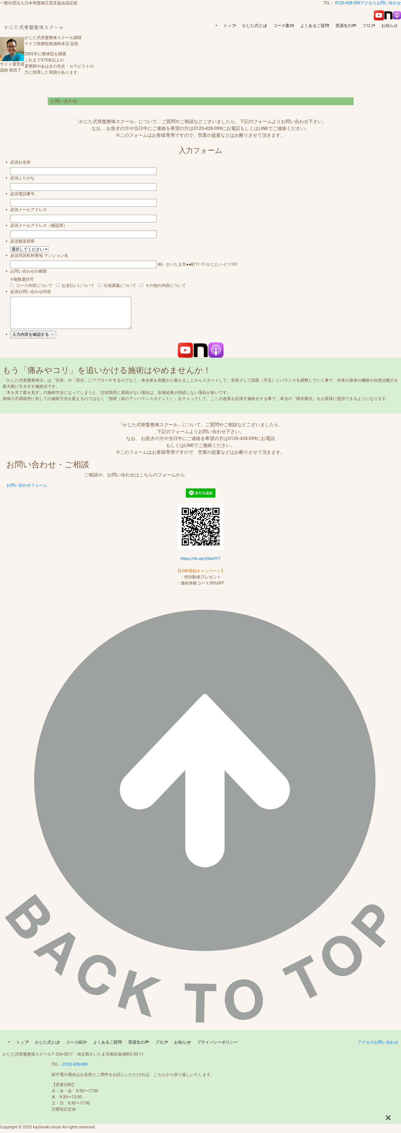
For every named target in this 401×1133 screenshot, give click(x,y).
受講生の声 (345, 25)
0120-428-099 (347, 3)
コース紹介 (76, 1042)
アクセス (368, 3)
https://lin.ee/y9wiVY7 (200, 558)
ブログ (369, 25)
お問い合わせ (389, 3)
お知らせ (389, 25)
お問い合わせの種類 (28, 271)
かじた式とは (254, 25)
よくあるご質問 (314, 25)
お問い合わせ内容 (34, 291)
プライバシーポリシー (217, 1042)
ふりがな (26, 178)
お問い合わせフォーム (26, 485)
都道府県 (26, 241)
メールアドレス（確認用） (42, 225)
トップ (229, 25)
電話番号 (26, 193)
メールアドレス (32, 209)
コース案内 (283, 25)
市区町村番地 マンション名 (43, 255)
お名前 (24, 162)
